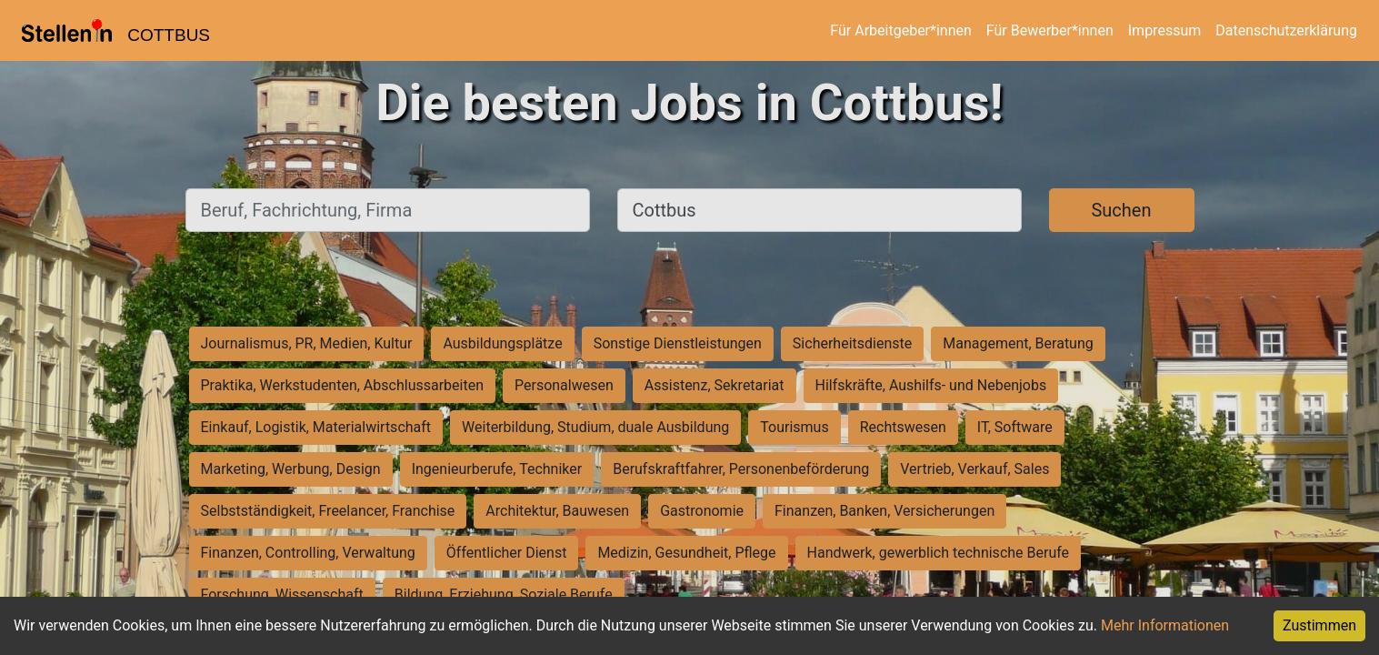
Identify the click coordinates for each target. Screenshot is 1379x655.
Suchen (1121, 210)
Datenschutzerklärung (1286, 30)
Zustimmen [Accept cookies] (1319, 625)
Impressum (1165, 30)
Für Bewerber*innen (1050, 30)
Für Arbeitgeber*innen (900, 30)
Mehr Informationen (1165, 625)
